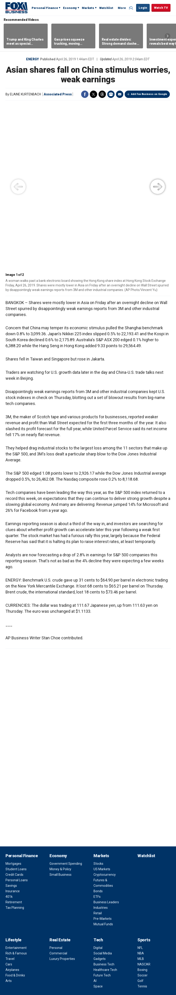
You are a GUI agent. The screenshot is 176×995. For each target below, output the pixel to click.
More (122, 8)
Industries (101, 742)
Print (111, 94)
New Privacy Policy (55, 982)
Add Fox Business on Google (149, 94)
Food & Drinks (15, 810)
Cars (9, 799)
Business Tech (104, 799)
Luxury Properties (62, 793)
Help (105, 961)
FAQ (96, 867)
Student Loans (16, 704)
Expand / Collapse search (131, 8)
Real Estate (60, 774)
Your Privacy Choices (83, 961)
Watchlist (106, 8)
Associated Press (58, 94)
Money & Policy (60, 704)
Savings (11, 720)
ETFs (97, 731)
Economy (70, 8)
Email (119, 94)
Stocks (98, 698)
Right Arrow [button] (167, 36)
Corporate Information (110, 878)
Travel (10, 793)
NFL (140, 782)
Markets (88, 8)
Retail (98, 748)
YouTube (75, 950)
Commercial (58, 788)
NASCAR (144, 799)
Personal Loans (17, 715)
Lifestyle (13, 774)
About (99, 836)
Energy (32, 59)
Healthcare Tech (105, 805)
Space (98, 821)
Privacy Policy (103, 861)
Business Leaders (106, 737)
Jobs (97, 850)
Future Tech (102, 810)
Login (143, 7)
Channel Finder (104, 845)
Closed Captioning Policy (130, 961)
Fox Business (17, 7)
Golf (140, 816)
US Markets (102, 704)
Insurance (13, 726)
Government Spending (66, 698)
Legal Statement (88, 971)
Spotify (119, 950)
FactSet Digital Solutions (60, 971)
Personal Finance (45, 8)
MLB (141, 793)
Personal (56, 782)
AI (95, 816)
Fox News (100, 905)
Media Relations (105, 872)
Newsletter (110, 950)
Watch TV (161, 7)
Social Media (103, 788)
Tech (98, 774)
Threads (102, 94)
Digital (98, 782)
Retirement (14, 737)
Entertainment (16, 782)
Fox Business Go (105, 916)
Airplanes (12, 805)
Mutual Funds (103, 759)
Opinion (13, 836)
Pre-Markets (103, 753)
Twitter (93, 94)
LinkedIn (93, 950)
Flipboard (84, 950)
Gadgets (100, 793)
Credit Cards (14, 709)
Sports (144, 774)
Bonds (98, 726)
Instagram (67, 950)
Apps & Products (106, 922)
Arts (9, 816)
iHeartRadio (128, 950)
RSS (101, 950)
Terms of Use (103, 856)
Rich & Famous (16, 788)
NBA (141, 788)
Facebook (84, 94)
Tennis (142, 821)
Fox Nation (101, 911)
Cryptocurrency (105, 709)
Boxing (142, 805)
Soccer (143, 810)
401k (9, 731)
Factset (141, 966)
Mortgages (13, 698)
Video (55, 836)
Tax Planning (15, 742)
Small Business (61, 709)
